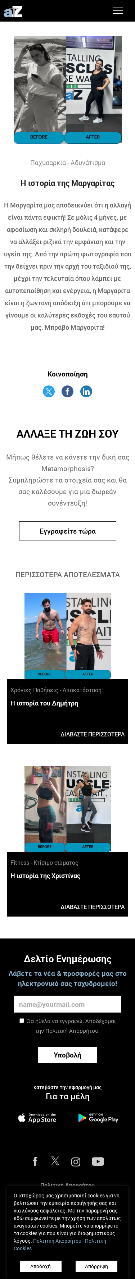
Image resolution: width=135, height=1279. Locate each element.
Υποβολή (67, 1054)
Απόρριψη (96, 1266)
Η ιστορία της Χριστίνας (45, 875)
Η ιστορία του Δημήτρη (44, 703)
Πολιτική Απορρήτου (71, 1030)
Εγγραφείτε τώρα (68, 530)
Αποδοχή (40, 1266)
